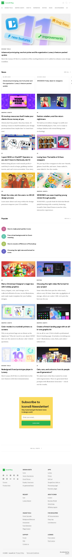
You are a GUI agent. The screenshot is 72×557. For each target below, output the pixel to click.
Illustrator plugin (52, 489)
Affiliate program (52, 507)
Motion (44, 8)
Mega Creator (26, 529)
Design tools (9, 8)
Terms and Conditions (33, 553)
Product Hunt (6, 485)
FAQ (24, 541)
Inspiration (36, 8)
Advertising (51, 504)
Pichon (50, 476)
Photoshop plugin (53, 485)
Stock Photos (26, 479)
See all (67, 72)
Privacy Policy (20, 553)
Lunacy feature (27, 501)
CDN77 (67, 553)
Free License (51, 538)
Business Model (52, 501)
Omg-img (50, 519)
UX (67, 8)
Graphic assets (19, 8)
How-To (28, 8)
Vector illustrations (28, 476)
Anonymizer (26, 522)
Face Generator (27, 526)
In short (50, 498)
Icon (24, 498)
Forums (5, 482)
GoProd (50, 479)
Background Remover (29, 519)
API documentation (53, 516)
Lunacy (50, 473)
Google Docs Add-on (54, 482)
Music (50, 8)
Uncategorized (59, 8)
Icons (24, 473)
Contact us (26, 544)
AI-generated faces (28, 485)
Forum (24, 538)
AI (1, 8)
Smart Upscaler (27, 516)
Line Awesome (52, 522)
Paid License (51, 541)
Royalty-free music (28, 482)
